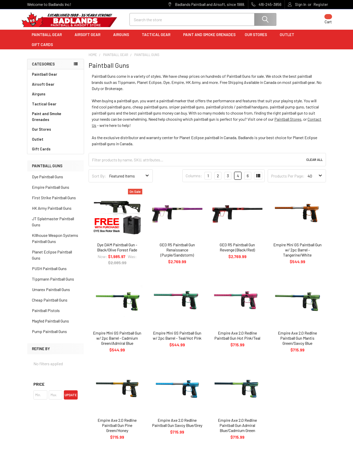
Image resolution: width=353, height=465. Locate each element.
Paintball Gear (48, 39)
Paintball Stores (287, 123)
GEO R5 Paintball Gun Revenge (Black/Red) (237, 252)
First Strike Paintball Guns (54, 202)
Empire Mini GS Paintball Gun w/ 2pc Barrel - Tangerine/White (297, 254)
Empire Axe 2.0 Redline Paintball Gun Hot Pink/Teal (237, 340)
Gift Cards (42, 49)
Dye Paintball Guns (47, 181)
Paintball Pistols (46, 314)
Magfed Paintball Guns (50, 325)
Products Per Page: (287, 180)
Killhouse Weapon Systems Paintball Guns (55, 242)
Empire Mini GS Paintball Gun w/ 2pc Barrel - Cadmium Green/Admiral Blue (117, 342)
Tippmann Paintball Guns (53, 283)
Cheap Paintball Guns (49, 304)
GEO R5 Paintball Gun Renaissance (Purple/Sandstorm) (177, 254)
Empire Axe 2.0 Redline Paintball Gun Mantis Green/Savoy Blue (297, 342)
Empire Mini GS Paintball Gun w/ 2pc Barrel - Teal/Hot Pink (177, 340)
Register (320, 4)
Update (71, 399)
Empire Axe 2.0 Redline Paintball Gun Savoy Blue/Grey (177, 427)
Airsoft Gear (89, 39)
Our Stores (257, 39)
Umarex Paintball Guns (51, 293)
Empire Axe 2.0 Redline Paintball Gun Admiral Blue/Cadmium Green (237, 429)
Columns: (194, 180)
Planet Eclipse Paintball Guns (52, 259)
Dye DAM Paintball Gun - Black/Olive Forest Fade (117, 252)
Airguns (123, 39)
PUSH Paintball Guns (49, 272)
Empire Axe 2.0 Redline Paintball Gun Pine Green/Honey (117, 429)
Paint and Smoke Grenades (209, 39)
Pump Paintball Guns (49, 335)
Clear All (314, 164)
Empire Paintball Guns (50, 191)
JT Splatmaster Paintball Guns (53, 225)
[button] (55, 388)
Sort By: (99, 180)
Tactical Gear (158, 39)
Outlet (289, 39)
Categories (43, 68)
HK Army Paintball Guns (52, 212)
